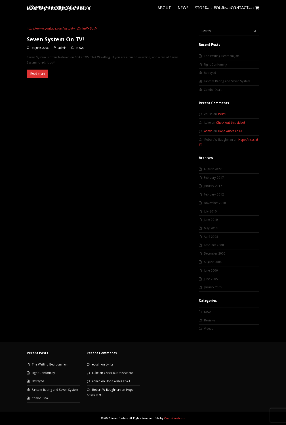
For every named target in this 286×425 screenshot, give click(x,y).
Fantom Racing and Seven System (227, 81)
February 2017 (214, 177)
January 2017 (213, 186)
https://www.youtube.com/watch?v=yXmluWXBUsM (62, 28)
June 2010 (211, 219)
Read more (37, 73)
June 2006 (211, 270)
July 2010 (210, 211)
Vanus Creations (174, 418)
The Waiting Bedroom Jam (222, 56)
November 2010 (215, 203)
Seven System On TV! (55, 39)
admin (62, 47)
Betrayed (210, 72)
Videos (208, 328)
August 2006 (213, 262)
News (80, 47)
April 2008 (211, 236)
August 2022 (213, 169)
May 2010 (211, 228)
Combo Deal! (212, 89)
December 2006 (214, 253)
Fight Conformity (215, 64)
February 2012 (214, 194)
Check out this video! (230, 122)
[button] (257, 8)
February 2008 (214, 245)
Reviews (209, 320)
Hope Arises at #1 (230, 131)
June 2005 (211, 279)
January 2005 (213, 287)
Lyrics (221, 114)
